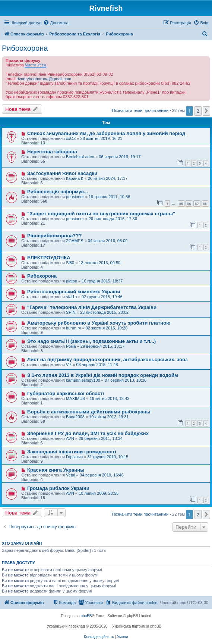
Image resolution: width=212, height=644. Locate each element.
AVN (70, 438)
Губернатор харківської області (65, 393)
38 (205, 203)
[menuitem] (55, 22)
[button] (206, 110)
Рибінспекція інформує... (57, 191)
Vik (69, 364)
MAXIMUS (75, 398)
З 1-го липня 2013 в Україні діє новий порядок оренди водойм (102, 375)
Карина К (74, 178)
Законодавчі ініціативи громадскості (71, 451)
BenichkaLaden (80, 156)
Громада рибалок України (58, 488)
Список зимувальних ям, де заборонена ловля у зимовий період (106, 133)
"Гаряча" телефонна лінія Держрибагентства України (91, 307)
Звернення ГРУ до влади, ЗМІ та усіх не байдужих (88, 433)
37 (197, 203)
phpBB (86, 616)
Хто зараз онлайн (22, 543)
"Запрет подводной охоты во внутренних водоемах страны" (101, 213)
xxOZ (71, 138)
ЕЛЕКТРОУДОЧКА (48, 257)
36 (189, 203)
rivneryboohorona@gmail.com (43, 78)
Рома (71, 346)
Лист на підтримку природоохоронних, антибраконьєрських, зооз (107, 359)
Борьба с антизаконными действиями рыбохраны (89, 412)
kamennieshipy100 (83, 380)
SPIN (71, 312)
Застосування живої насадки (62, 173)
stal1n (71, 296)
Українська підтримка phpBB (136, 626)
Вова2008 (75, 417)
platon (71, 281)
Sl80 (70, 262)
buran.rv (73, 328)
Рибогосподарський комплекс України (73, 291)
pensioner (75, 196)
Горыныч (74, 456)
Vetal (70, 475)
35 (181, 203)
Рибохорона (42, 276)
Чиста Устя (35, 65)
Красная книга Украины (56, 470)
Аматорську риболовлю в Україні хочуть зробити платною (99, 323)
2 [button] (198, 110)
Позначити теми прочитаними (140, 110)
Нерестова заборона (52, 151)
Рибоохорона (25, 48)
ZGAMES (74, 240)
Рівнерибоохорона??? (54, 235)
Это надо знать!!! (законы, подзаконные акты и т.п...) (91, 341)
